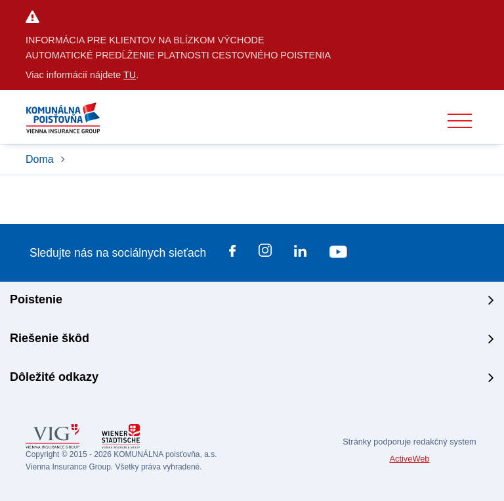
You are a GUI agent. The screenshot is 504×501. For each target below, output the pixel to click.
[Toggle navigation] (459, 121)
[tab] (252, 301)
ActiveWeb (410, 459)
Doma (41, 159)
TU (129, 75)
